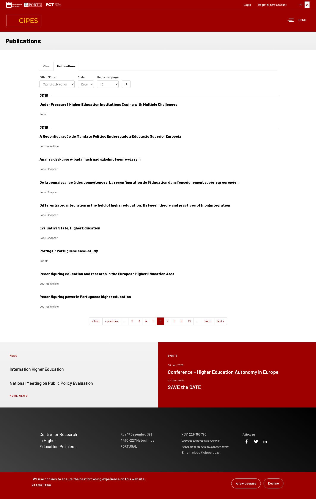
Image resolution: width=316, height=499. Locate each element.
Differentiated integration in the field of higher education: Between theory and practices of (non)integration (134, 205)
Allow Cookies (246, 484)
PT (301, 4)
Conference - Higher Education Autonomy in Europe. (224, 372)
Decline (273, 484)
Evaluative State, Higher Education (69, 228)
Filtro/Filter (48, 77)
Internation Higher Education (37, 369)
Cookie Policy (41, 485)
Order (82, 77)
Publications (68, 67)
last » (221, 321)
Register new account (272, 4)
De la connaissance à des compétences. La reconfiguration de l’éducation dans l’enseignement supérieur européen (139, 182)
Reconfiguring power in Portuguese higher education (85, 296)
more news (19, 395)
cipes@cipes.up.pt (206, 452)
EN (307, 4)
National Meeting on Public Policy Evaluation (51, 383)
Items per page (108, 77)
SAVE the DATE (184, 387)
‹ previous (111, 321)
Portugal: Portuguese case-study (68, 251)
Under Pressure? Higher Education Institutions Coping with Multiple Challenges (108, 104)
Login (247, 4)
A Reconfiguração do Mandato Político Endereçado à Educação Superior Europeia (110, 136)
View (46, 66)
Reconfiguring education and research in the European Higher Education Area (107, 274)
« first (96, 321)
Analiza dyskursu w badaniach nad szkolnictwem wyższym (89, 159)
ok (126, 84)
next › (208, 321)
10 (189, 321)
